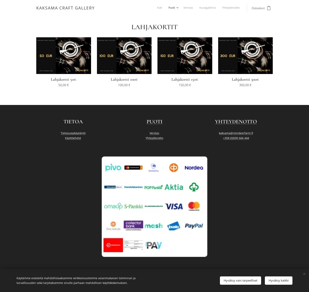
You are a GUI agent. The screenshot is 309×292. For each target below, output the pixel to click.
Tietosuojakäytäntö (73, 133)
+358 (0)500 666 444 (236, 138)
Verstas (154, 133)
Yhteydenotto (154, 138)
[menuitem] (213, 8)
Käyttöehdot (73, 138)
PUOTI (154, 121)
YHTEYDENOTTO (236, 121)
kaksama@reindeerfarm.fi (236, 133)
